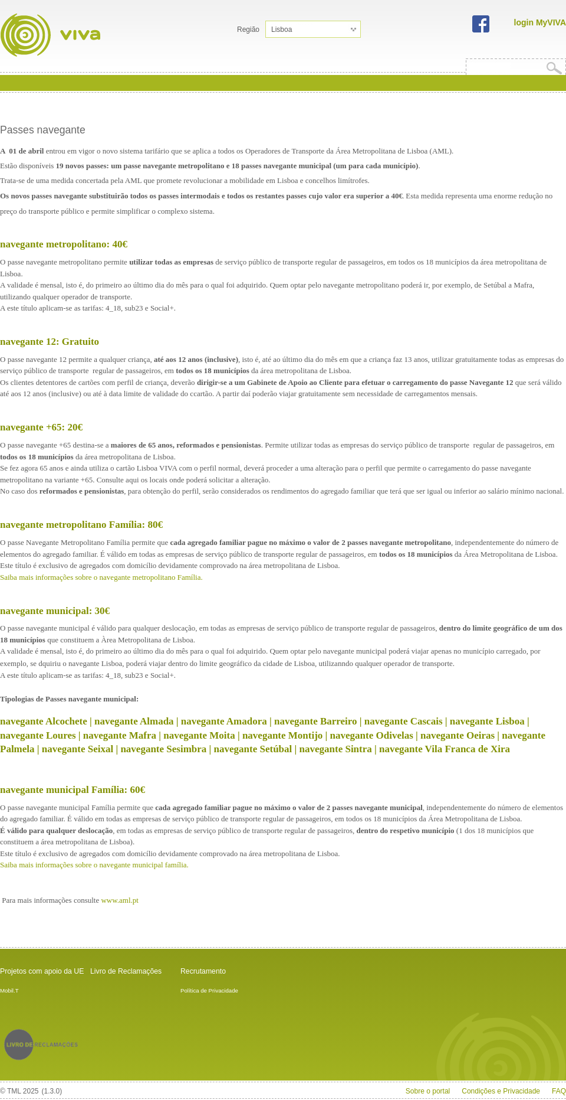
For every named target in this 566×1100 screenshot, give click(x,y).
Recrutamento (203, 971)
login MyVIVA (540, 22)
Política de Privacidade (209, 990)
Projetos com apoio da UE (42, 971)
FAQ (559, 1091)
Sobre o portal (428, 1091)
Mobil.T (9, 990)
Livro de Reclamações (126, 971)
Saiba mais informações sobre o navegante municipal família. (94, 864)
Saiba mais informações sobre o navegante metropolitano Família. (101, 577)
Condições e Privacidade (501, 1091)
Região (248, 29)
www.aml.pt (120, 900)
